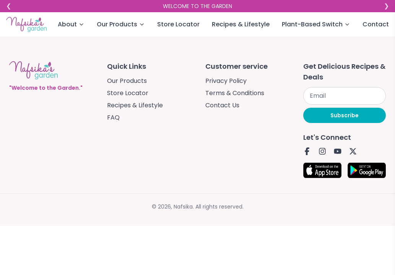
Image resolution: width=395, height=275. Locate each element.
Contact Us (222, 105)
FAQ (113, 117)
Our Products (127, 80)
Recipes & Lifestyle (241, 24)
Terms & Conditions (234, 93)
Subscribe (344, 115)
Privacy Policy (226, 80)
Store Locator (178, 24)
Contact (375, 24)
